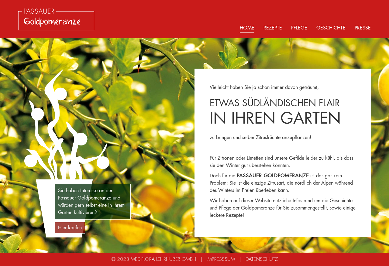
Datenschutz (262, 259)
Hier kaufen (70, 227)
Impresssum (221, 259)
